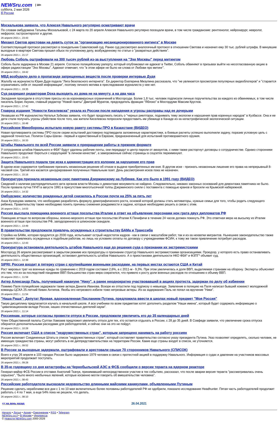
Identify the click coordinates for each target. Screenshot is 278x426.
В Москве (26, 415)
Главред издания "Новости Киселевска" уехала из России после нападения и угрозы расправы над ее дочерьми (97, 111)
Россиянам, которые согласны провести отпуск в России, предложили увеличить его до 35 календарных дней (95, 316)
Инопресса (41, 415)
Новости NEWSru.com (18, 418)
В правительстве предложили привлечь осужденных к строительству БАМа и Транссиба (77, 230)
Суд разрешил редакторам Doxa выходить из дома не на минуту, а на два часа (68, 93)
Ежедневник (40, 412)
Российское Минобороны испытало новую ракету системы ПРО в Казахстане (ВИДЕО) (74, 128)
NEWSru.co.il (10, 415)
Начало (6, 412)
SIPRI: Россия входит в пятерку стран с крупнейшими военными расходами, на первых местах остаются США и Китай (101, 264)
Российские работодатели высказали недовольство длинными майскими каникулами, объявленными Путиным (96, 384)
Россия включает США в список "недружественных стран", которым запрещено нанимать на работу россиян (94, 333)
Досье (17, 412)
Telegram (64, 412)
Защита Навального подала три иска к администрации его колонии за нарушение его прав (77, 162)
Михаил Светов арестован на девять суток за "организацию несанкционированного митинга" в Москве (88, 42)
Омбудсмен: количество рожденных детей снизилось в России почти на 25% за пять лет (76, 196)
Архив (27, 412)
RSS (53, 412)
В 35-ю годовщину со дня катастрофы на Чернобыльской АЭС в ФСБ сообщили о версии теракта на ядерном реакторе (102, 367)
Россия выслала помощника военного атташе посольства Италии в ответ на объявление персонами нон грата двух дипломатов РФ (113, 213)
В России (7, 13)
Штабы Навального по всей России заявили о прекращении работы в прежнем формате (76, 145)
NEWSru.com (16, 5)
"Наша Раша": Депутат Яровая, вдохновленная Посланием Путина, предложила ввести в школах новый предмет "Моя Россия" (109, 299)
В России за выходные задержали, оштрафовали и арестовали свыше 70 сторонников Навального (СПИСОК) (94, 350)
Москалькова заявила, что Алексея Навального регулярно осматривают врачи (68, 25)
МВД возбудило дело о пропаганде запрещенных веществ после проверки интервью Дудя (78, 76)
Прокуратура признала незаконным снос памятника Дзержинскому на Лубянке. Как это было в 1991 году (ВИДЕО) (98, 179)
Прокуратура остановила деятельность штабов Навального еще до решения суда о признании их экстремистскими (99, 247)
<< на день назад (13, 403)
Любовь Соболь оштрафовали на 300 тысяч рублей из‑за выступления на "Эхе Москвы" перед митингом (91, 59)
